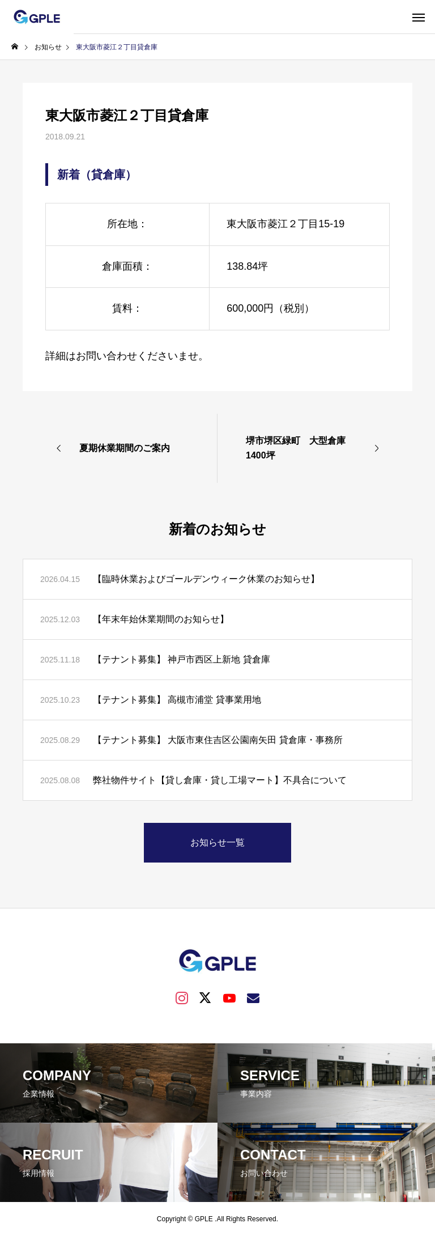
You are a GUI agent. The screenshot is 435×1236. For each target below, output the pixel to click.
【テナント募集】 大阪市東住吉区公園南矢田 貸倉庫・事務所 (218, 740)
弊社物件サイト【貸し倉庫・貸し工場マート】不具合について (220, 780)
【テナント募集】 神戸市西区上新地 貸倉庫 (181, 659)
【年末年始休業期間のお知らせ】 (161, 619)
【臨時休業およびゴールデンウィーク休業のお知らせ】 (206, 579)
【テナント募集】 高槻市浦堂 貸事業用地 (177, 699)
